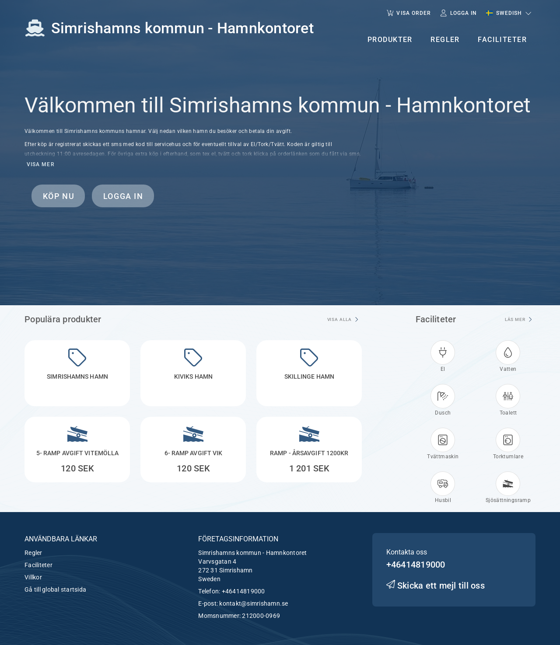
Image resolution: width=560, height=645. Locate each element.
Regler (33, 552)
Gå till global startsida (55, 589)
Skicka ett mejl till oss (435, 585)
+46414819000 (243, 591)
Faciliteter (38, 564)
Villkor (33, 577)
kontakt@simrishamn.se (253, 603)
